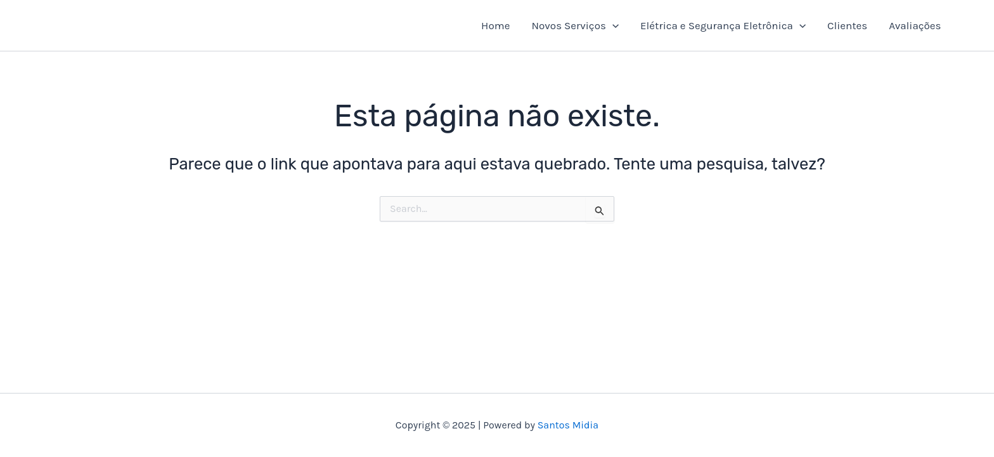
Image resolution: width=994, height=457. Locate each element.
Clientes (847, 25)
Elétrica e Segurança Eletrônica (723, 25)
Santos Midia (568, 425)
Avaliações (915, 25)
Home (495, 25)
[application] (612, 25)
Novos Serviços (575, 25)
